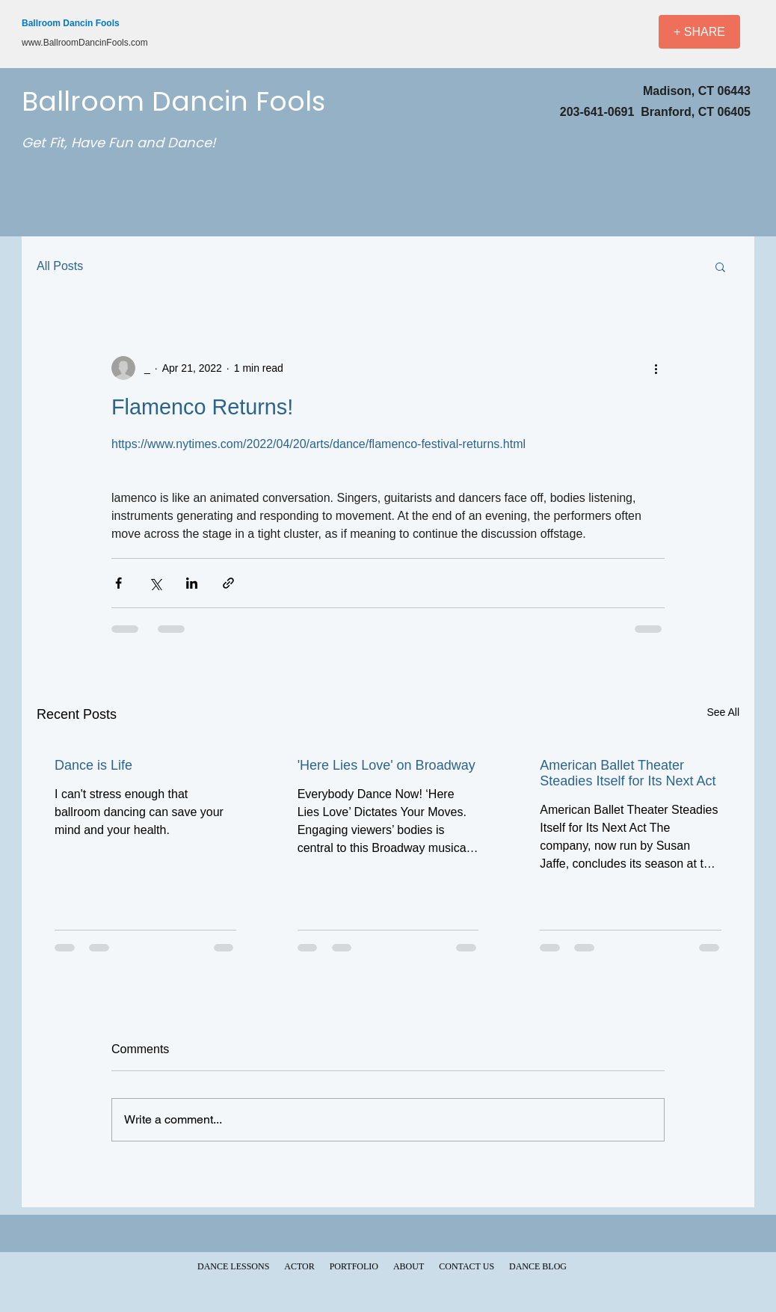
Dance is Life (93, 765)
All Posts (60, 266)
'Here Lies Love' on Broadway (386, 765)
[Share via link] (228, 583)
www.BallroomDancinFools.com (85, 42)
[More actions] (656, 368)
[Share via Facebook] (118, 583)
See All (722, 712)
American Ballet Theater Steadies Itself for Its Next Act (627, 773)
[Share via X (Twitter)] (155, 583)
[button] (720, 266)
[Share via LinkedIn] (192, 583)
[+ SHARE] (699, 32)
